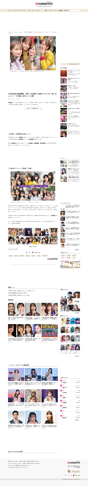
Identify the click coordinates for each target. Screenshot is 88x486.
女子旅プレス (66, 10)
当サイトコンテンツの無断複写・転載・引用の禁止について (18, 465)
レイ (74, 257)
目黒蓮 (64, 397)
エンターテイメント (22, 10)
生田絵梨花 (36, 143)
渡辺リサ (64, 387)
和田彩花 (68, 257)
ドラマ (55, 10)
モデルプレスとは (15, 461)
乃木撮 (39, 255)
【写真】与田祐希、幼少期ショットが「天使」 (19, 295)
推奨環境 (24, 461)
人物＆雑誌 (60, 10)
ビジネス (38, 10)
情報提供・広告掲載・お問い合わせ (29, 463)
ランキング (50, 10)
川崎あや (64, 382)
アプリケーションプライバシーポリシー (15, 463)
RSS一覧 (38, 463)
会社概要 (9, 461)
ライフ (33, 10)
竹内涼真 (68, 255)
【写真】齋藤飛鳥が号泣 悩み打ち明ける (17, 292)
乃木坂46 (10, 102)
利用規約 (20, 461)
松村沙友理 (42, 143)
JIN (63, 257)
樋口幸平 (64, 417)
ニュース (10, 10)
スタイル (15, 10)
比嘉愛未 (64, 402)
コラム (29, 10)
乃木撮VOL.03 (44, 255)
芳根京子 (74, 255)
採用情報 (28, 461)
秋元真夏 (31, 139)
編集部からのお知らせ (35, 461)
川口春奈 (63, 255)
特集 (46, 10)
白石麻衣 (31, 143)
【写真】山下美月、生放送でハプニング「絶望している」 (21, 290)
